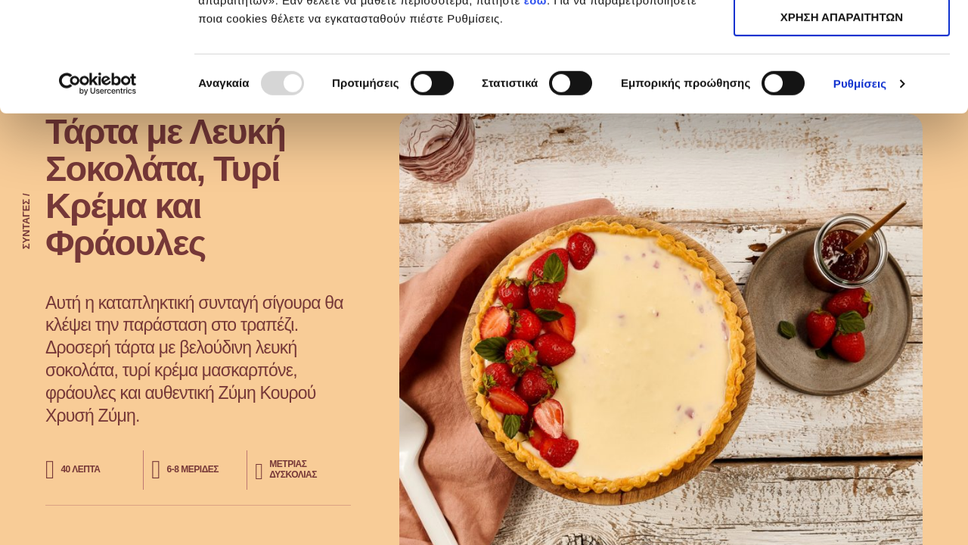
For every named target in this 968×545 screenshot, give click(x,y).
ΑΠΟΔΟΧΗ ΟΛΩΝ (842, 37)
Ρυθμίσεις (859, 192)
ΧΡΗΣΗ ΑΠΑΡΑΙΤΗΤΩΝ (841, 82)
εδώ (535, 109)
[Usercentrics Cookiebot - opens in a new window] (98, 193)
